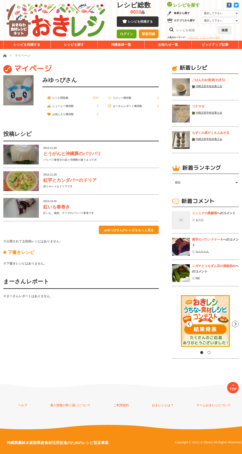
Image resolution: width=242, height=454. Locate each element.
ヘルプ (22, 405)
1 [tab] (201, 352)
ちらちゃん (202, 251)
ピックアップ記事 (215, 44)
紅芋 (218, 37)
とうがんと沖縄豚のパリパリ (72, 153)
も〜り (200, 219)
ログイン (126, 34)
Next (235, 322)
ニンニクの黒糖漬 (204, 213)
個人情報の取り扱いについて (70, 405)
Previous (175, 322)
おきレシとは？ (163, 405)
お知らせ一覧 (168, 44)
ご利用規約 (121, 405)
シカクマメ (193, 37)
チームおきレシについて (213, 405)
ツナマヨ (198, 106)
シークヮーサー (207, 37)
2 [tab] (209, 352)
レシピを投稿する (140, 22)
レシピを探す (74, 44)
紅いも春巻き (56, 206)
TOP (233, 389)
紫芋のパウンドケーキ (207, 239)
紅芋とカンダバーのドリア (70, 180)
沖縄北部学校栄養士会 (209, 86)
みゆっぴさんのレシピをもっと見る (129, 230)
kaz (198, 277)
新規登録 (148, 34)
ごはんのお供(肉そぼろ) (208, 80)
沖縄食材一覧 (121, 44)
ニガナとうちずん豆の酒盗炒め (214, 266)
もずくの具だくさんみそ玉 (210, 132)
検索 (225, 30)
